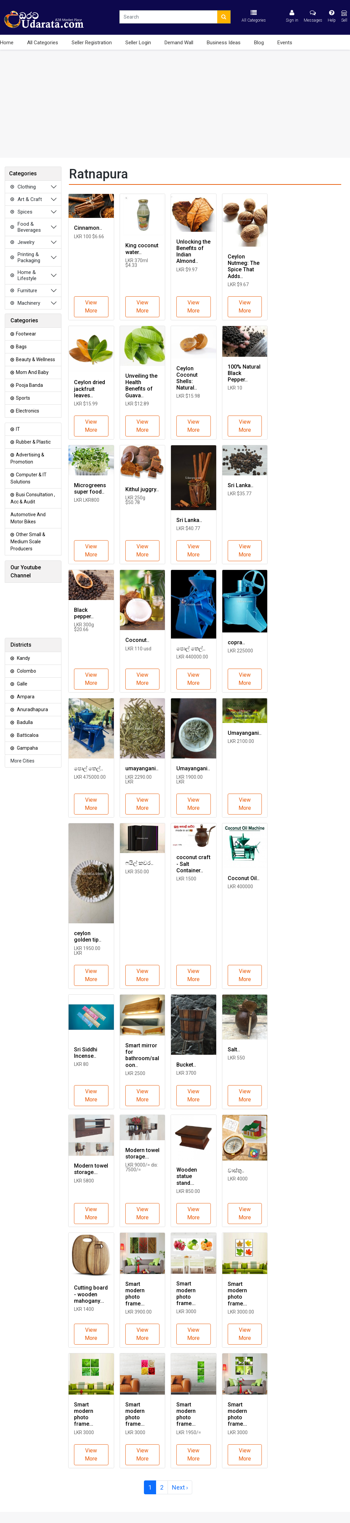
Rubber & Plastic (30, 442)
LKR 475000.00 (90, 777)
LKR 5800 (84, 1180)
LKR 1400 (84, 1309)
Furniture (23, 291)
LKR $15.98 (188, 396)
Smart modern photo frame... (135, 1294)
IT (15, 429)
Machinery (24, 303)
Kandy (20, 658)
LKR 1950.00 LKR (87, 951)
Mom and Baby (29, 372)
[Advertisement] (175, 103)
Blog (259, 43)
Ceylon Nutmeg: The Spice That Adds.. (243, 266)
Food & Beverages (25, 227)
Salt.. (234, 1049)
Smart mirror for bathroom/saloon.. (142, 1055)
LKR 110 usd (138, 648)
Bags (18, 346)
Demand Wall (179, 43)
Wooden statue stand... (186, 1176)
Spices (20, 212)
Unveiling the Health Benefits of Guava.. (141, 386)
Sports (20, 398)
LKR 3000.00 (241, 1312)
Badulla (21, 722)
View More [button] (91, 306)
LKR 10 (235, 388)
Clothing (22, 187)
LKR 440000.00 (192, 656)
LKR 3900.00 (138, 1312)
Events (284, 43)
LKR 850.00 (188, 1191)
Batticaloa (24, 735)
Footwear (23, 333)
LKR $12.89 (137, 403)
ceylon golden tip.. (87, 936)
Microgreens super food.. (90, 488)
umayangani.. (141, 768)
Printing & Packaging (24, 257)
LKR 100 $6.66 (89, 236)
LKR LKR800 (86, 500)
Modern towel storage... (91, 1169)
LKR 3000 (186, 1311)
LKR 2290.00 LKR (138, 779)
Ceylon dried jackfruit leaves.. (89, 388)
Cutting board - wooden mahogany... (91, 1294)
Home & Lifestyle (22, 275)
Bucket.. (186, 1065)
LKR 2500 (135, 1073)
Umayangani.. (193, 768)
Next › (180, 1487)
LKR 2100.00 (241, 741)
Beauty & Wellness (32, 359)
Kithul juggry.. (142, 489)
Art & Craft (25, 199)
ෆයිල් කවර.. (139, 863)
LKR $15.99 (86, 403)
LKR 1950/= (188, 1432)
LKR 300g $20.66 (84, 627)
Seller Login (138, 43)
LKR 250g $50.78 (135, 500)
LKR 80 (81, 1064)
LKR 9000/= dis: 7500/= (141, 1167)
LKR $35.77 (239, 493)
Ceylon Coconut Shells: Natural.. (187, 378)
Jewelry (21, 242)
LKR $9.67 (238, 284)
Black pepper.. (84, 613)
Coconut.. (137, 640)
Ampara (22, 696)
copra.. (236, 642)
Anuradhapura (29, 709)
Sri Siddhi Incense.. (85, 1052)
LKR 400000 (240, 886)
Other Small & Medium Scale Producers (27, 541)
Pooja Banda (26, 385)
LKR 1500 (186, 878)
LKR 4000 (238, 1178)
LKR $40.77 (188, 528)
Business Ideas (224, 43)
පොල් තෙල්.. (190, 648)
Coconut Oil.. (243, 878)
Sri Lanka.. (189, 520)
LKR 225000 (240, 650)
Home (7, 43)
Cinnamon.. (88, 228)
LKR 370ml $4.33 (136, 263)
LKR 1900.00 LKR (189, 779)
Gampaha (24, 748)
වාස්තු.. (236, 1170)
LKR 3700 (186, 1073)
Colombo (23, 671)
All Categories (42, 43)
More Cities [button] (22, 761)
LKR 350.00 (137, 871)
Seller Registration (92, 43)
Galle (18, 683)
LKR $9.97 (186, 269)
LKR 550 (236, 1057)
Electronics (24, 411)
